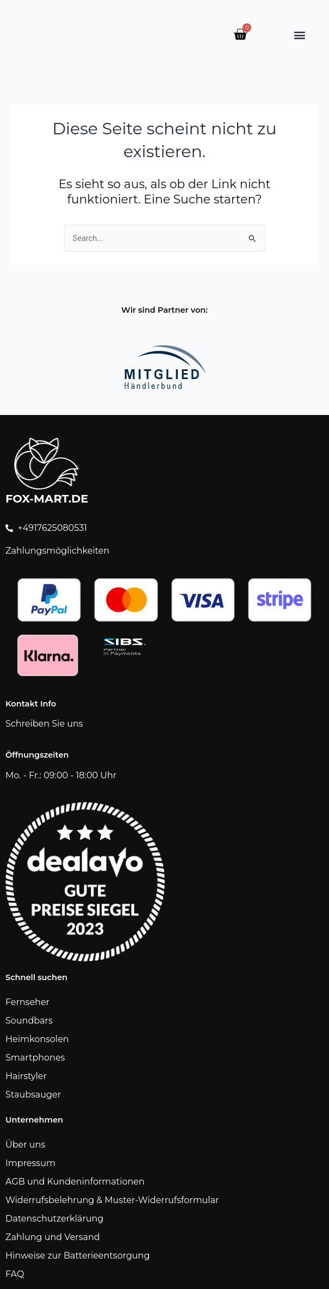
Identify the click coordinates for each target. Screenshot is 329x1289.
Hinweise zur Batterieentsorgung (77, 1255)
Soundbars (29, 1020)
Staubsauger (33, 1094)
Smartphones (35, 1057)
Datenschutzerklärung (54, 1218)
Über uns (25, 1144)
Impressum (30, 1163)
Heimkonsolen (37, 1039)
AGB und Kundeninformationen (75, 1181)
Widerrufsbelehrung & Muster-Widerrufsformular (112, 1200)
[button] (299, 35)
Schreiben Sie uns (44, 723)
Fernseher (27, 1002)
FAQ (14, 1274)
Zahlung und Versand (52, 1237)
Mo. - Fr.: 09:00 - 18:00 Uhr (60, 775)
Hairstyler (26, 1076)
